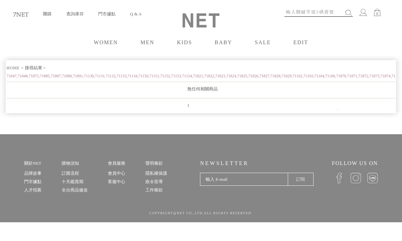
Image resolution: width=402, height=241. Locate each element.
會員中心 (116, 173)
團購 (47, 13)
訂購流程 (70, 173)
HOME (14, 68)
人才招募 (33, 189)
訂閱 (300, 179)
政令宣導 (154, 181)
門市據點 (107, 13)
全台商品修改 (75, 189)
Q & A (136, 13)
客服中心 (116, 181)
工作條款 (154, 189)
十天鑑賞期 (72, 181)
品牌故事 (33, 173)
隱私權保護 (156, 173)
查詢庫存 (75, 13)
